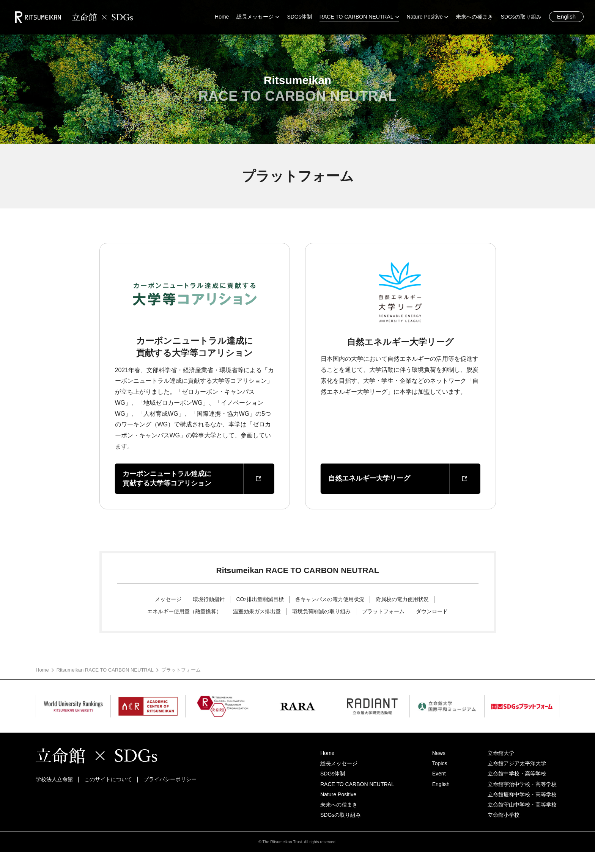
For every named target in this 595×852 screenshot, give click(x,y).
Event (439, 774)
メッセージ (168, 599)
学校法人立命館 (54, 779)
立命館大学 (501, 753)
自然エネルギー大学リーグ (369, 478)
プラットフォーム (383, 611)
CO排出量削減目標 (259, 599)
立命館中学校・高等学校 (517, 774)
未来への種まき (338, 805)
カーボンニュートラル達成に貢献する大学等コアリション (167, 478)
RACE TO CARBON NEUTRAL (357, 784)
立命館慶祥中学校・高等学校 (522, 794)
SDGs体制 (332, 774)
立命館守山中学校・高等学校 (522, 805)
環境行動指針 (209, 599)
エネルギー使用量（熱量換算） (184, 611)
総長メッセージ (338, 763)
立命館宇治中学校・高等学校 (522, 784)
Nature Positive (338, 794)
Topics (439, 763)
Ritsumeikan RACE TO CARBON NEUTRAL (105, 670)
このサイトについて (108, 779)
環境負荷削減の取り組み (321, 611)
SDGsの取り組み (340, 815)
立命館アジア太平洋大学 (517, 763)
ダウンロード (432, 611)
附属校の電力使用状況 (402, 599)
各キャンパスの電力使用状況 (329, 599)
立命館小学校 (503, 815)
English (566, 16)
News (438, 753)
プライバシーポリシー (170, 779)
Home (42, 670)
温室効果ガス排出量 (257, 611)
